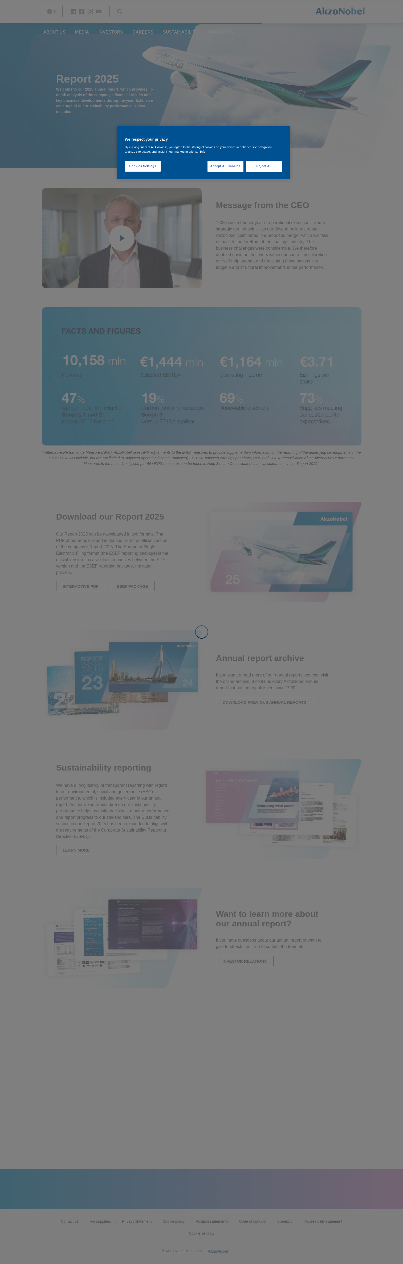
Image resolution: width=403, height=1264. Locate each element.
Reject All (263, 166)
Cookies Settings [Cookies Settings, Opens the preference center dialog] (142, 166)
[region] (203, 152)
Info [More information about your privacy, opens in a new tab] (203, 151)
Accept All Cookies (225, 166)
